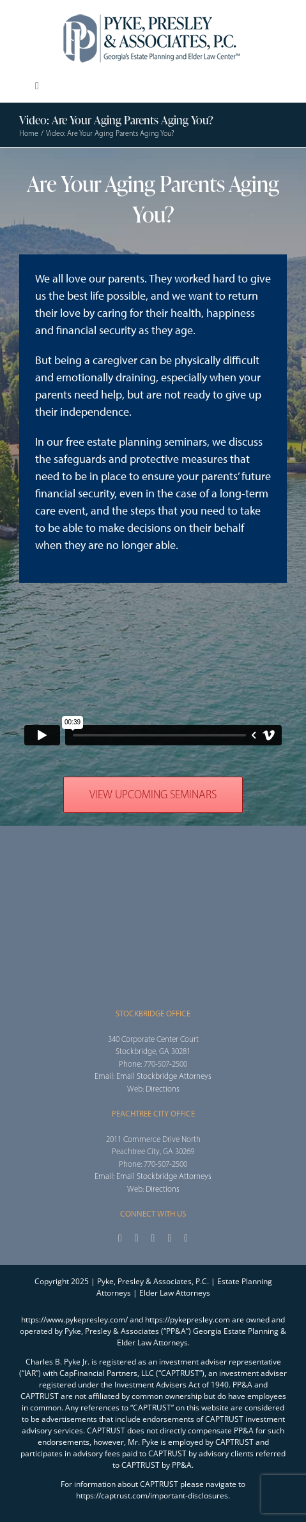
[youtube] (169, 1238)
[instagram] (153, 1238)
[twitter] (137, 1238)
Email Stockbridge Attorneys (163, 1076)
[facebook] (120, 1238)
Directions (163, 1089)
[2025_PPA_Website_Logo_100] (153, 12)
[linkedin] (186, 1238)
